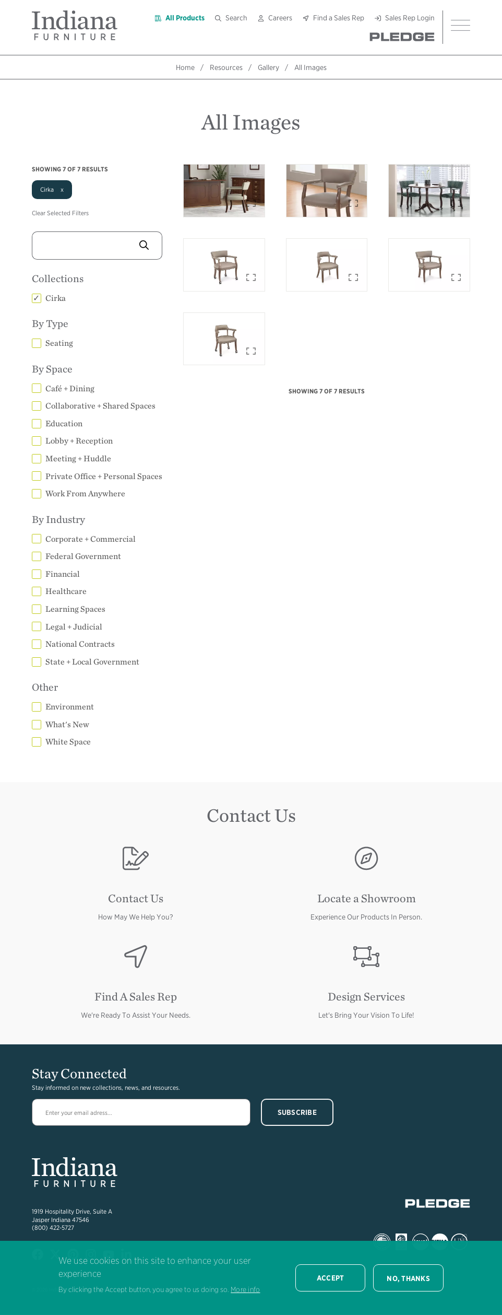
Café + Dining (69, 388)
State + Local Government (92, 662)
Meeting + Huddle (78, 458)
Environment (69, 707)
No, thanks (408, 1278)
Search (236, 18)
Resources (226, 67)
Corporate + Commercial (90, 539)
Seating (59, 343)
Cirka (55, 298)
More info (245, 1289)
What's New (67, 724)
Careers (280, 18)
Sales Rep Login (410, 18)
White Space (68, 742)
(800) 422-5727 (53, 1227)
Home (185, 67)
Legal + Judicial (73, 627)
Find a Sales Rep (338, 18)
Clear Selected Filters (60, 213)
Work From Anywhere (85, 493)
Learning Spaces (75, 609)
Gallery (268, 67)
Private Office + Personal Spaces (103, 476)
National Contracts (80, 644)
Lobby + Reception (79, 441)
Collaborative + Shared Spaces (100, 406)
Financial (62, 574)
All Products (185, 18)
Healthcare (66, 591)
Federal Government (83, 556)
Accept (330, 1278)
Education (63, 423)
